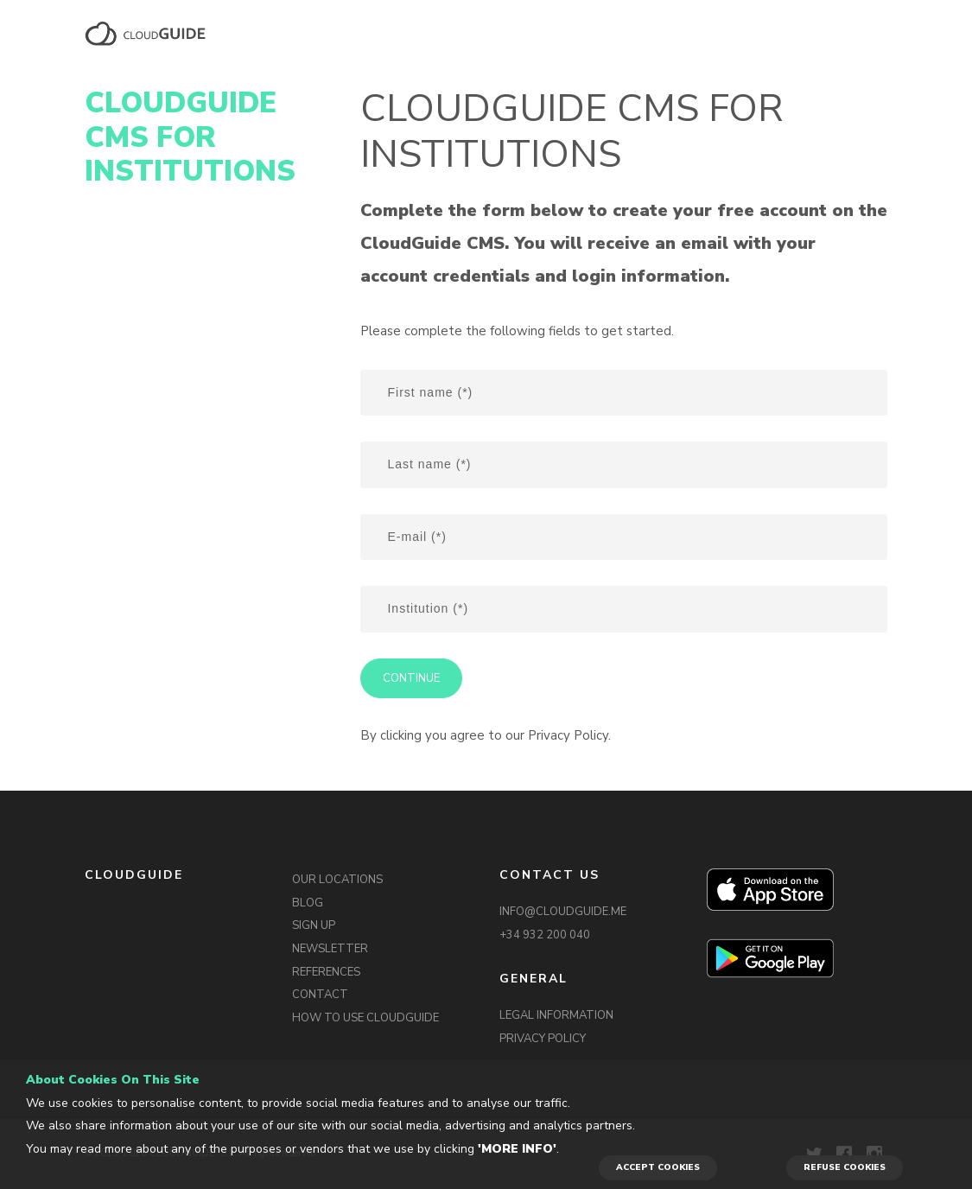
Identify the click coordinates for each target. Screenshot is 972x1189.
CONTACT (320, 994)
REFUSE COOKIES (845, 1167)
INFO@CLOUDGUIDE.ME (562, 911)
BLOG (307, 903)
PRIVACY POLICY (542, 1038)
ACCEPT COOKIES (658, 1167)
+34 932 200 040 (544, 935)
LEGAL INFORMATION (556, 1015)
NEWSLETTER (330, 949)
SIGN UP (313, 925)
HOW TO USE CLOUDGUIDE (365, 1018)
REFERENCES (326, 972)
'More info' (517, 1149)
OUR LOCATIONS (337, 879)
